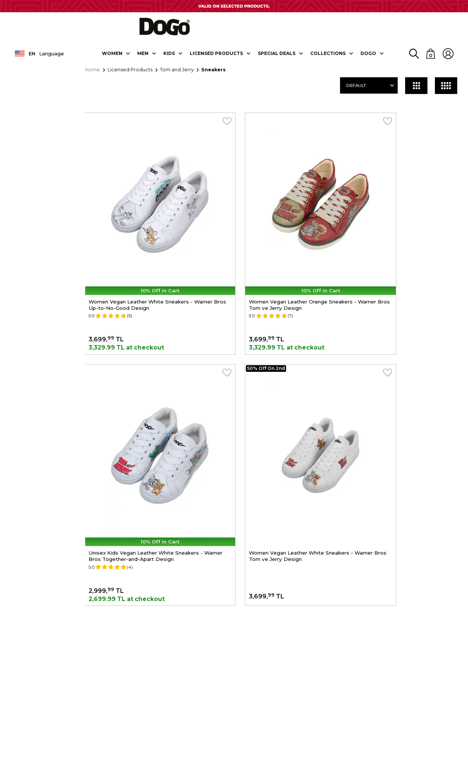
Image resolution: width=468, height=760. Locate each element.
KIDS (169, 58)
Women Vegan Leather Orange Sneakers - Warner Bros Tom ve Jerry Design (274, 246)
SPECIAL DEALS (276, 58)
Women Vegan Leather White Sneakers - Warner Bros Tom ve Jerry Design (144, 428)
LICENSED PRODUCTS (216, 58)
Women (112, 58)
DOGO (368, 58)
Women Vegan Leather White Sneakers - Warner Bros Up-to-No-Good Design (144, 246)
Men (142, 58)
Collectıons (328, 58)
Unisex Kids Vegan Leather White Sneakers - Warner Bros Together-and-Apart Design (402, 250)
